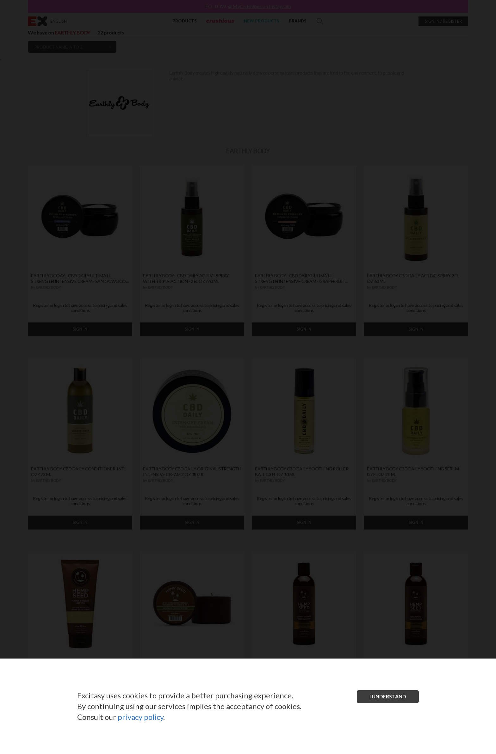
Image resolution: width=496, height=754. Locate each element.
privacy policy (140, 716)
